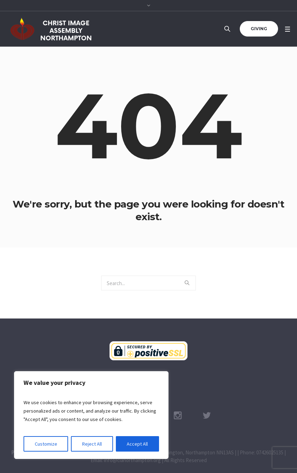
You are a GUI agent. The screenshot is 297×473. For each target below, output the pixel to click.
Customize (46, 444)
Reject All (92, 444)
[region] (91, 415)
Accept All (137, 444)
